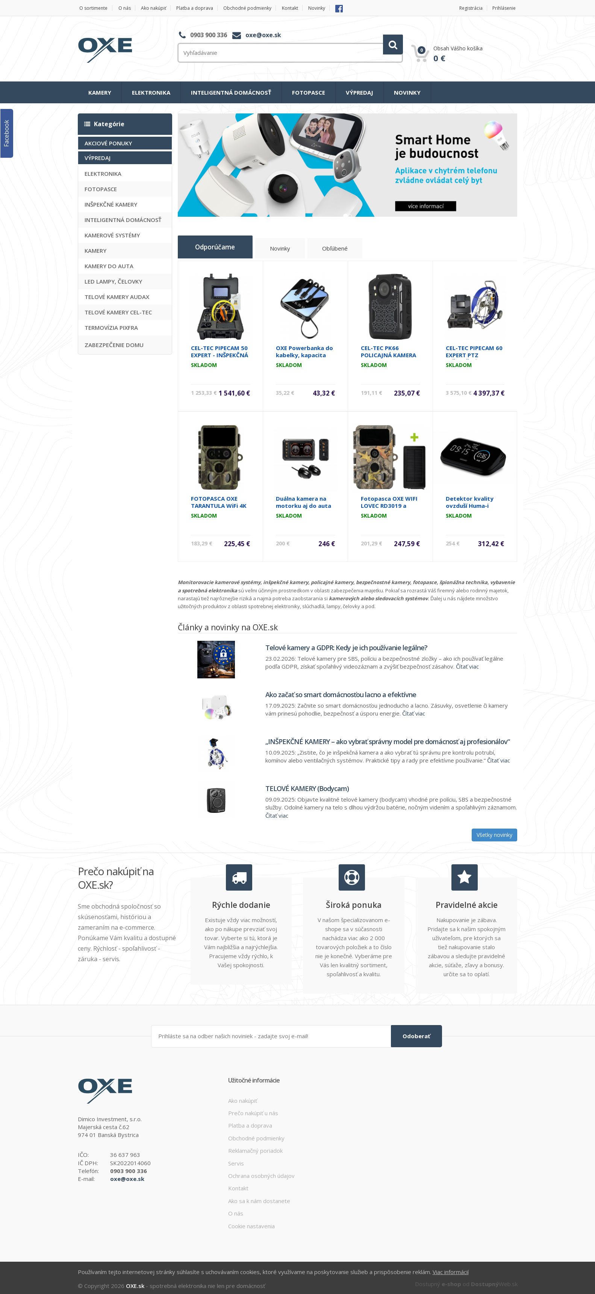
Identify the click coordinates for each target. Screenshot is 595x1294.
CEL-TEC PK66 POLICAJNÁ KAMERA (388, 348)
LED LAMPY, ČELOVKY (113, 281)
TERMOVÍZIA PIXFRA (111, 327)
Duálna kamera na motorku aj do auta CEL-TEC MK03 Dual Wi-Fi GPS (303, 506)
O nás (127, 8)
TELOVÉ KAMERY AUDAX (117, 296)
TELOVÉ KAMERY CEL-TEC (118, 312)
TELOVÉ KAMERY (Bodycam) (307, 785)
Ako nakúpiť (159, 8)
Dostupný (438, 1280)
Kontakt (307, 8)
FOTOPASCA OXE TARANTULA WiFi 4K (219, 499)
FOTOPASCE (308, 92)
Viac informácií (451, 1268)
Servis (236, 1160)
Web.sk (494, 1280)
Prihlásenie (505, 8)
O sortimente (92, 8)
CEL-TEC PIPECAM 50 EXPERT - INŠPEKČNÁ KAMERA (219, 352)
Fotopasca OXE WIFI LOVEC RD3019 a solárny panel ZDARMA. (389, 506)
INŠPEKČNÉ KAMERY (111, 204)
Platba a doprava (204, 8)
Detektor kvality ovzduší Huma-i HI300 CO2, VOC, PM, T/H (474, 506)
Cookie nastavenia (251, 1222)
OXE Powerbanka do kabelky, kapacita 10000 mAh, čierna (304, 352)
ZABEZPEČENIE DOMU (114, 344)
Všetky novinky (494, 832)
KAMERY (99, 92)
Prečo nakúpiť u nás (253, 1109)
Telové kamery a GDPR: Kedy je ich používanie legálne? (346, 644)
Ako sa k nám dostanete (259, 1197)
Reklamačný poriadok (255, 1147)
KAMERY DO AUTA (109, 265)
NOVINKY (407, 92)
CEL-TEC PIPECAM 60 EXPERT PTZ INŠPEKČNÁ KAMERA (474, 352)
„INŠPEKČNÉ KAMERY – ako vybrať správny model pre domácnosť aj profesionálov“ (387, 738)
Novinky (336, 8)
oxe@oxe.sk (263, 35)
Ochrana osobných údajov (261, 1172)
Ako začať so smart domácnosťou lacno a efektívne (340, 691)
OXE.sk (135, 1282)
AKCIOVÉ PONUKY (108, 142)
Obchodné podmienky (261, 8)
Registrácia (467, 8)
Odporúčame (221, 247)
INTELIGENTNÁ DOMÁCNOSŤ (231, 92)
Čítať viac (467, 663)
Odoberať (416, 1032)
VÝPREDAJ (359, 92)
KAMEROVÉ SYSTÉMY (112, 235)
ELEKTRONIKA (151, 92)
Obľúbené (348, 249)
